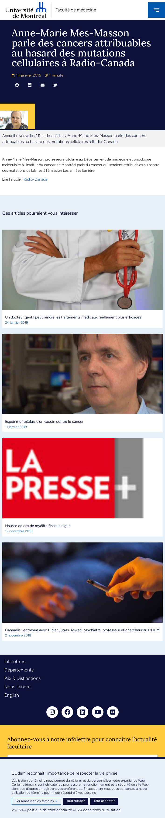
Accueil (8, 135)
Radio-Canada (35, 179)
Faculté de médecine (75, 10)
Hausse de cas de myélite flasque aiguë (38, 526)
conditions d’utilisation (101, 810)
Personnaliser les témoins (36, 801)
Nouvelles (26, 135)
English (11, 695)
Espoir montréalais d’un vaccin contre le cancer (44, 421)
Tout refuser (75, 801)
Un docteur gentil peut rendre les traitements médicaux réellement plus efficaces (73, 317)
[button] (17, 85)
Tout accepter (104, 801)
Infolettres (14, 661)
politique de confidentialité (49, 810)
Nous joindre (17, 686)
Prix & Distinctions (22, 678)
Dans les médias (51, 135)
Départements (19, 670)
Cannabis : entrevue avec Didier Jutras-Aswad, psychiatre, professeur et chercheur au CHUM (82, 630)
